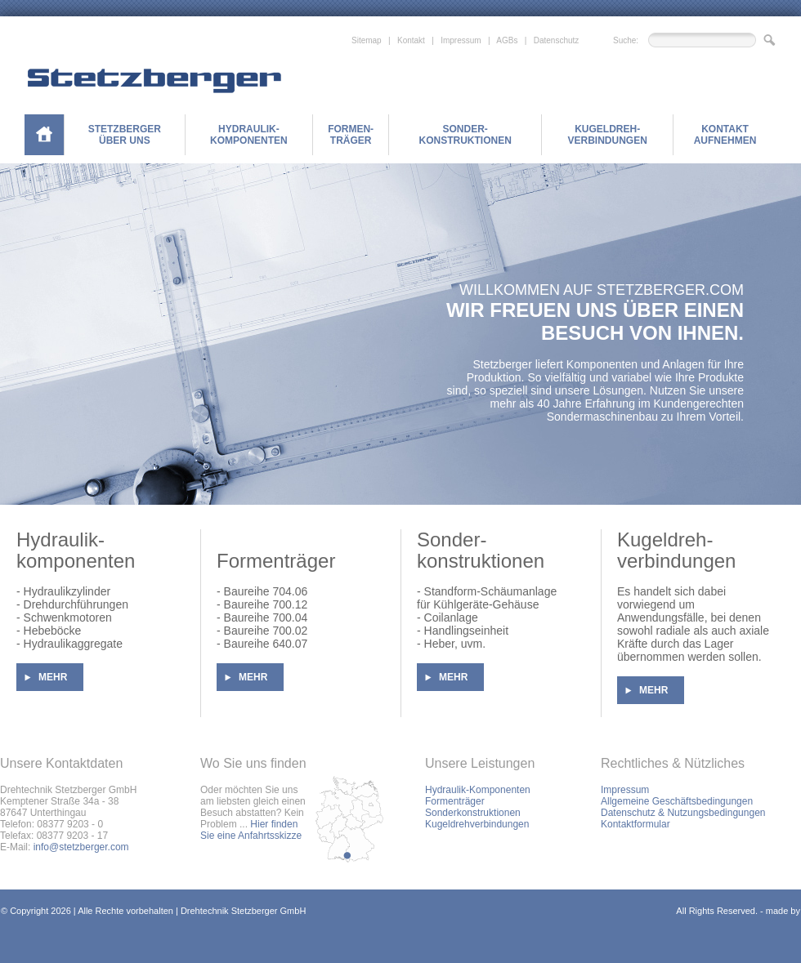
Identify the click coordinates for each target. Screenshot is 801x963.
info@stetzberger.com (81, 847)
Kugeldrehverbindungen (477, 824)
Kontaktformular (635, 824)
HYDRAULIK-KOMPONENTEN (249, 134)
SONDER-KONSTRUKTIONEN (464, 134)
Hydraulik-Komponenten (477, 790)
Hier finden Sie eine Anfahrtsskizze (251, 829)
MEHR (52, 677)
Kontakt (411, 40)
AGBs (506, 40)
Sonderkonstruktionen (473, 812)
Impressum (461, 40)
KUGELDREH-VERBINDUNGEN (607, 134)
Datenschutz (556, 40)
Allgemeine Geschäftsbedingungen (677, 801)
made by (783, 911)
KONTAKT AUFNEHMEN (725, 134)
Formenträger (455, 801)
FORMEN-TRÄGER (351, 134)
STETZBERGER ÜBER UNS (124, 134)
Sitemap (366, 40)
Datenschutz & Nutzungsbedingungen (683, 812)
